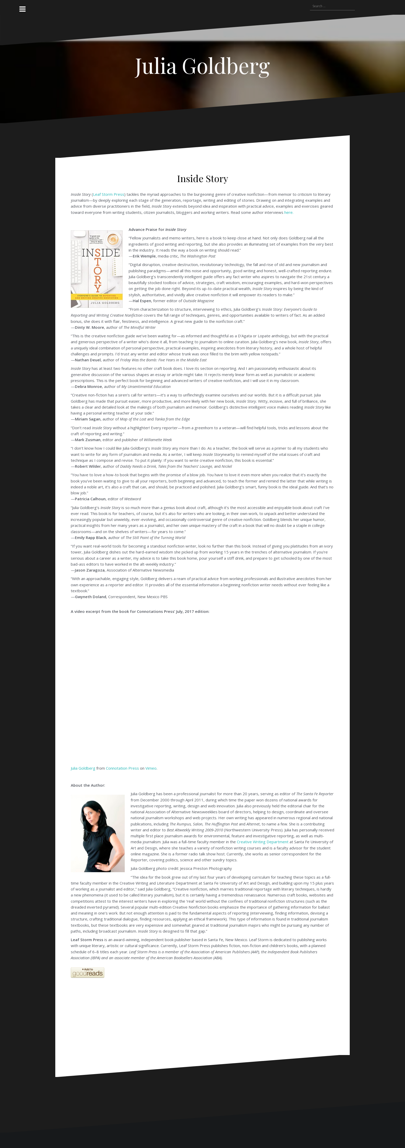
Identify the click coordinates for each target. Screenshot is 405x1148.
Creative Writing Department (263, 841)
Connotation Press (122, 768)
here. (288, 212)
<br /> (125, 994)
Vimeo (151, 768)
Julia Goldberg (202, 65)
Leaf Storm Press (108, 194)
